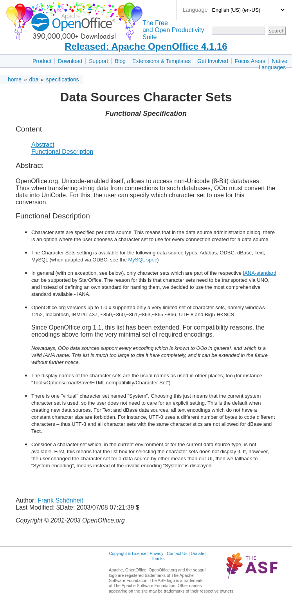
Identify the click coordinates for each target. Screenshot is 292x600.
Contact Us (177, 553)
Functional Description (62, 151)
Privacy (156, 553)
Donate (197, 553)
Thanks (158, 558)
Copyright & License (127, 553)
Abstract (42, 144)
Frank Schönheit (60, 500)
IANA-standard (259, 273)
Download (70, 61)
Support (98, 61)
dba (33, 79)
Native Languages (273, 64)
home (15, 79)
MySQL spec (142, 260)
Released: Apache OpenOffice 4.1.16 (146, 46)
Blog (120, 61)
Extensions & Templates (161, 61)
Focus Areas (250, 61)
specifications (62, 79)
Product (41, 61)
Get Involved (212, 61)
